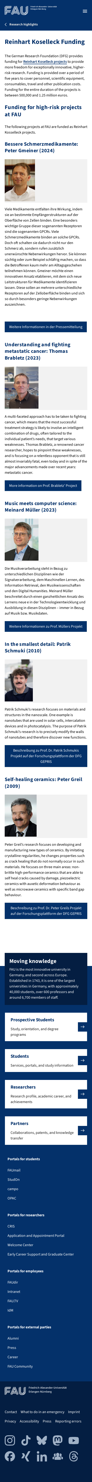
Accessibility (29, 1421)
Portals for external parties (29, 1327)
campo (13, 1189)
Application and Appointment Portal (36, 1235)
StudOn (14, 1179)
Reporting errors (68, 1421)
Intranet (14, 1291)
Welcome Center (20, 1245)
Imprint (74, 1412)
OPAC (12, 1198)
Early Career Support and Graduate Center (41, 1254)
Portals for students (24, 1159)
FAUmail (14, 1170)
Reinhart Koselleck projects (45, 61)
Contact (11, 1412)
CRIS (11, 1226)
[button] (46, 1026)
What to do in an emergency (42, 1412)
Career (13, 1357)
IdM (10, 1310)
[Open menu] (85, 11)
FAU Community (20, 1366)
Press (12, 1347)
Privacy (10, 1421)
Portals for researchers (26, 1215)
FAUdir (13, 1282)
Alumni (13, 1338)
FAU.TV (13, 1301)
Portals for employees (25, 1271)
